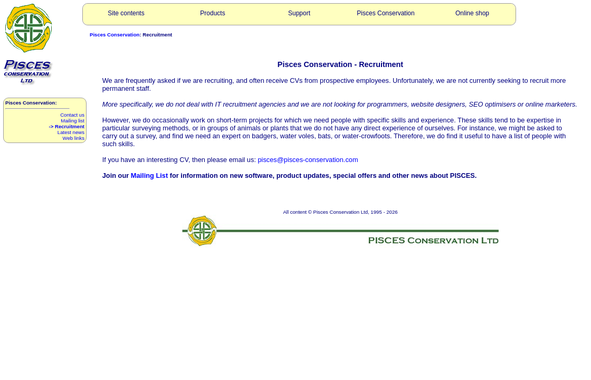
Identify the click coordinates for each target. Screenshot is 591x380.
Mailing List (149, 175)
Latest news (71, 132)
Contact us (72, 115)
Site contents (126, 13)
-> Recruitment (66, 126)
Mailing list (72, 121)
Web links (73, 138)
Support (299, 13)
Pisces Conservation (385, 13)
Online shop (472, 13)
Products (212, 13)
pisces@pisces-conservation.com (308, 160)
